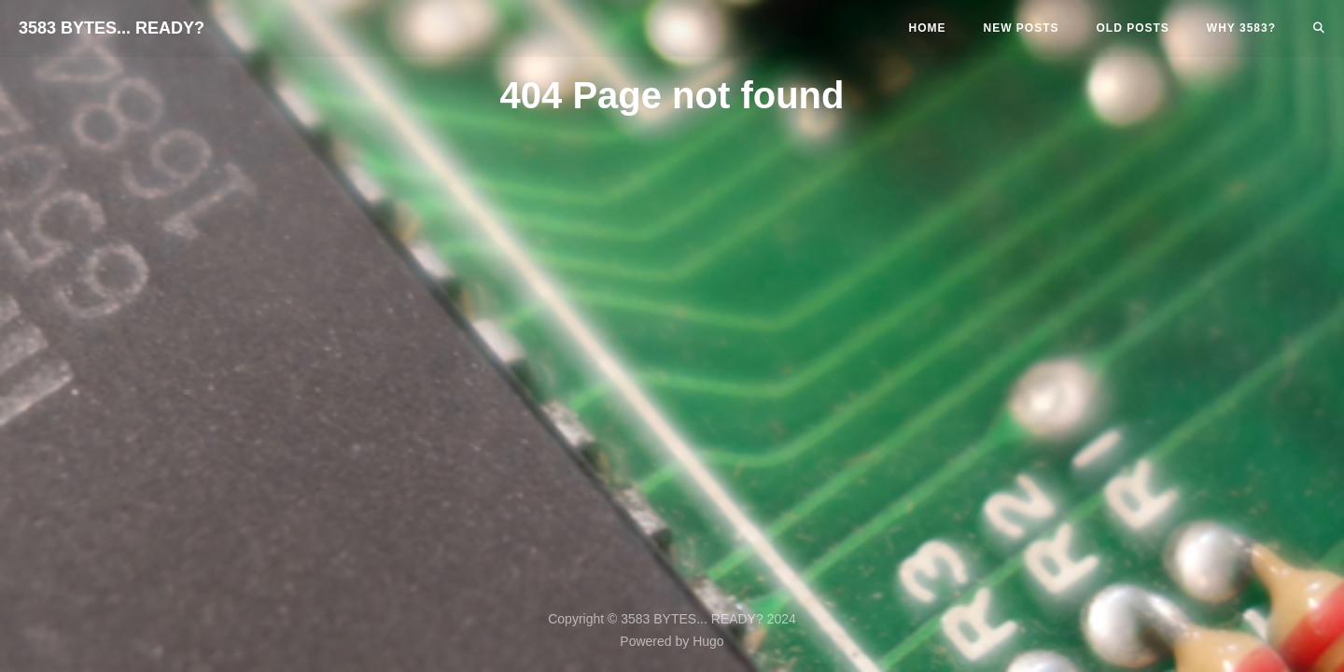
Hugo (708, 641)
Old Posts (1133, 28)
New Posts (1021, 28)
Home (927, 28)
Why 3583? (1241, 28)
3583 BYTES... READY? (111, 28)
